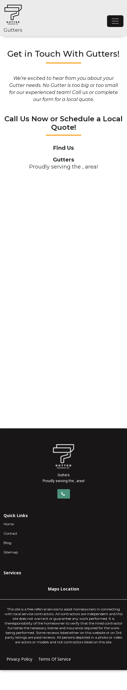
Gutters (13, 30)
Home (9, 524)
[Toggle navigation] (115, 21)
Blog (7, 543)
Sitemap (11, 552)
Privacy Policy (19, 659)
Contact (10, 533)
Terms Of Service (54, 659)
